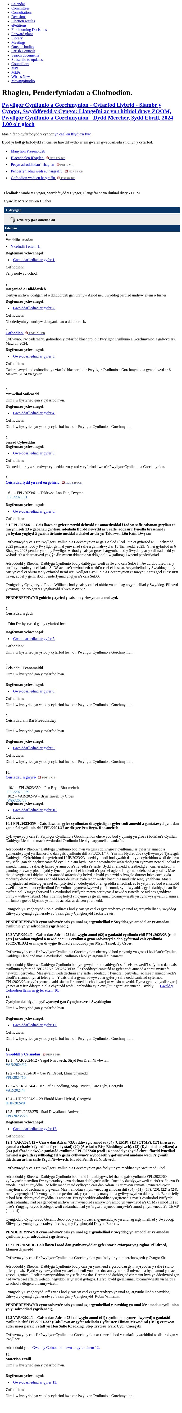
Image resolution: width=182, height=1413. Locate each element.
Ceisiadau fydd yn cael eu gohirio (44, 482)
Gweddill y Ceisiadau (33, 1054)
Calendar (18, 4)
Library (17, 38)
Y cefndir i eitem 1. (25, 246)
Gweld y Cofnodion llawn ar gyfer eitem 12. (66, 1348)
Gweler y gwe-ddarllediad (36, 220)
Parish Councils (23, 51)
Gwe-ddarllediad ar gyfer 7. (34, 639)
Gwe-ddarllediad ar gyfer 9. (34, 748)
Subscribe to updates (27, 59)
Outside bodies (22, 47)
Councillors (20, 64)
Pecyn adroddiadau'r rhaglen (42, 164)
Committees (20, 8)
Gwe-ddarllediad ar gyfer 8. (34, 691)
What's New (20, 77)
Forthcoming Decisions (29, 30)
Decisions (18, 17)
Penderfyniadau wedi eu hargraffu (47, 171)
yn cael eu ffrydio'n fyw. (73, 134)
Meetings (18, 42)
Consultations (21, 12)
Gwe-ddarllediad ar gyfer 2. (34, 308)
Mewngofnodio (23, 81)
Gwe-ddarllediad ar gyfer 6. (34, 511)
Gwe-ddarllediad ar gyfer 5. (34, 453)
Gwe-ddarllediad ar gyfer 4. (34, 413)
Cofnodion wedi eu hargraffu (43, 178)
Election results (23, 21)
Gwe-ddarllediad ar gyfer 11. (35, 1025)
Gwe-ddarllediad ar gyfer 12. (35, 1129)
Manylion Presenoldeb (28, 151)
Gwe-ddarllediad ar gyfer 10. (35, 810)
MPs (14, 68)
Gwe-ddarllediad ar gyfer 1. (34, 260)
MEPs (16, 72)
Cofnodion (25, 333)
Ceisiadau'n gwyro (31, 777)
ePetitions (18, 25)
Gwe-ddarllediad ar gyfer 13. (35, 1382)
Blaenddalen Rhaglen (38, 158)
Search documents (25, 55)
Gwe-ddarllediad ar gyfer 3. (34, 356)
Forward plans (22, 34)
